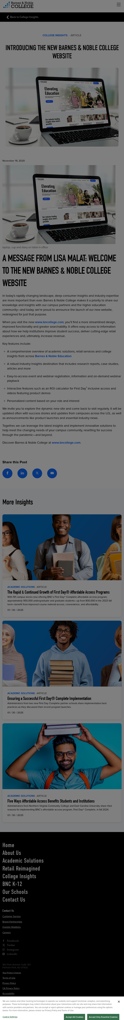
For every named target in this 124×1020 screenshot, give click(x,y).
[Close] (118, 1007)
